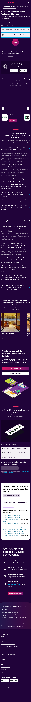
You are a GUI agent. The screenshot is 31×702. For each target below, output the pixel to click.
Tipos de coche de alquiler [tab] (10, 499)
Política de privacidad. (8, 472)
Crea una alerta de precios (14, 584)
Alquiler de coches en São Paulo (22, 625)
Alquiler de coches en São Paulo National (11, 524)
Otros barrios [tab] (23, 499)
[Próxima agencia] (28, 108)
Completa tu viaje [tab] (22, 502)
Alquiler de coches (8, 623)
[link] (13, 120)
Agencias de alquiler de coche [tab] (11, 495)
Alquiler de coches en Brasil (19, 623)
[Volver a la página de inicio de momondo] (10, 2)
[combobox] (10, 23)
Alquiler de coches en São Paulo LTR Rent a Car (14, 529)
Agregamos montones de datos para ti (16, 615)
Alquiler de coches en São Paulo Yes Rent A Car (14, 533)
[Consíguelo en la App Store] (14, 680)
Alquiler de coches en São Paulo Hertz (12, 515)
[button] (2, 2)
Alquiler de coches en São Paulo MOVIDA (13, 531)
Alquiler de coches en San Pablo (7, 625)
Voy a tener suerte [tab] (8, 506)
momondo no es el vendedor (16, 612)
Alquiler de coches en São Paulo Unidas (11, 536)
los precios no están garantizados (9, 607)
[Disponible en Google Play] (14, 71)
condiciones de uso (24, 471)
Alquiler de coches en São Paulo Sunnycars (13, 527)
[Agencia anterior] (3, 108)
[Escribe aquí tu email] (16, 457)
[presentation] (23, 70)
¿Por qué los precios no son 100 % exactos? (16, 618)
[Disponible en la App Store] (23, 71)
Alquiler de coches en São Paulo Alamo (11, 520)
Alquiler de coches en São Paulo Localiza (13, 517)
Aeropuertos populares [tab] (9, 502)
